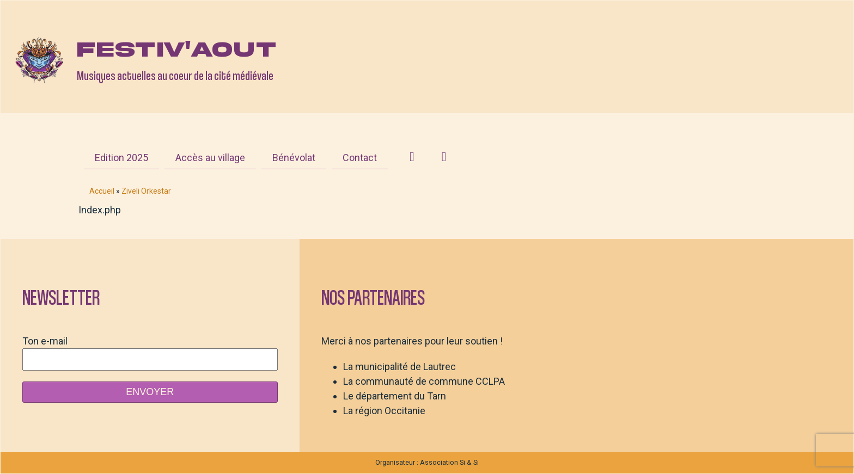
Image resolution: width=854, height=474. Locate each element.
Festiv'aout (176, 49)
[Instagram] (412, 156)
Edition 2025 (121, 157)
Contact (360, 157)
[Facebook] (444, 156)
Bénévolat (293, 157)
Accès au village (210, 157)
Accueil (101, 191)
